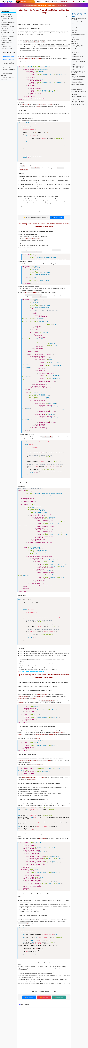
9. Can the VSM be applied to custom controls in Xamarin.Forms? (78, 97)
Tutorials (47, 1)
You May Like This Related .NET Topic (79, 104)
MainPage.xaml (74, 50)
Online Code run (74, 43)
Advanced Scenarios (75, 39)
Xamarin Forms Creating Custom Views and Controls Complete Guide (9, 52)
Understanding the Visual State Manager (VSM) (79, 22)
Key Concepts (74, 25)
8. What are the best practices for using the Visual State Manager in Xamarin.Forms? (78, 93)
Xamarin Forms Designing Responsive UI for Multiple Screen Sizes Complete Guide (8, 64)
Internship (55, 1)
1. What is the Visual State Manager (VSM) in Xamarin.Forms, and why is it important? (79, 63)
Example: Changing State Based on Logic (78, 35)
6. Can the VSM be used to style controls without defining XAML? (78, 85)
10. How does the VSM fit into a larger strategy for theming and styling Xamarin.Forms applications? (78, 101)
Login (20, 1000)
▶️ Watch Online (44, 993)
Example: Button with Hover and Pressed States (77, 29)
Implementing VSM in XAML (77, 27)
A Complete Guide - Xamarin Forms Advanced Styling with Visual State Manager (78, 15)
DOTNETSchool (7, 2)
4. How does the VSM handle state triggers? (78, 77)
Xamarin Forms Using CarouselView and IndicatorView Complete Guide (9, 69)
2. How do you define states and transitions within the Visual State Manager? (77, 68)
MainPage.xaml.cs (74, 52)
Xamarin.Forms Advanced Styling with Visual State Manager (78, 19)
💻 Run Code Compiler (57, 216)
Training (39, 1)
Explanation (73, 54)
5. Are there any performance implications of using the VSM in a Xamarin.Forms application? (78, 81)
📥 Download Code (29, 993)
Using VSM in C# (74, 32)
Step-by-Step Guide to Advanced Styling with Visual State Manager (78, 46)
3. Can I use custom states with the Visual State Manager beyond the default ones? (78, 73)
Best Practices (74, 37)
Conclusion (73, 41)
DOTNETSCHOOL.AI (65, 1)
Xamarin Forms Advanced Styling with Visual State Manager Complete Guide (8, 58)
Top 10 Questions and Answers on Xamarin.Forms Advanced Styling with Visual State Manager (78, 58)
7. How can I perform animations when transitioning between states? (78, 89)
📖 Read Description (58, 993)
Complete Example (75, 48)
